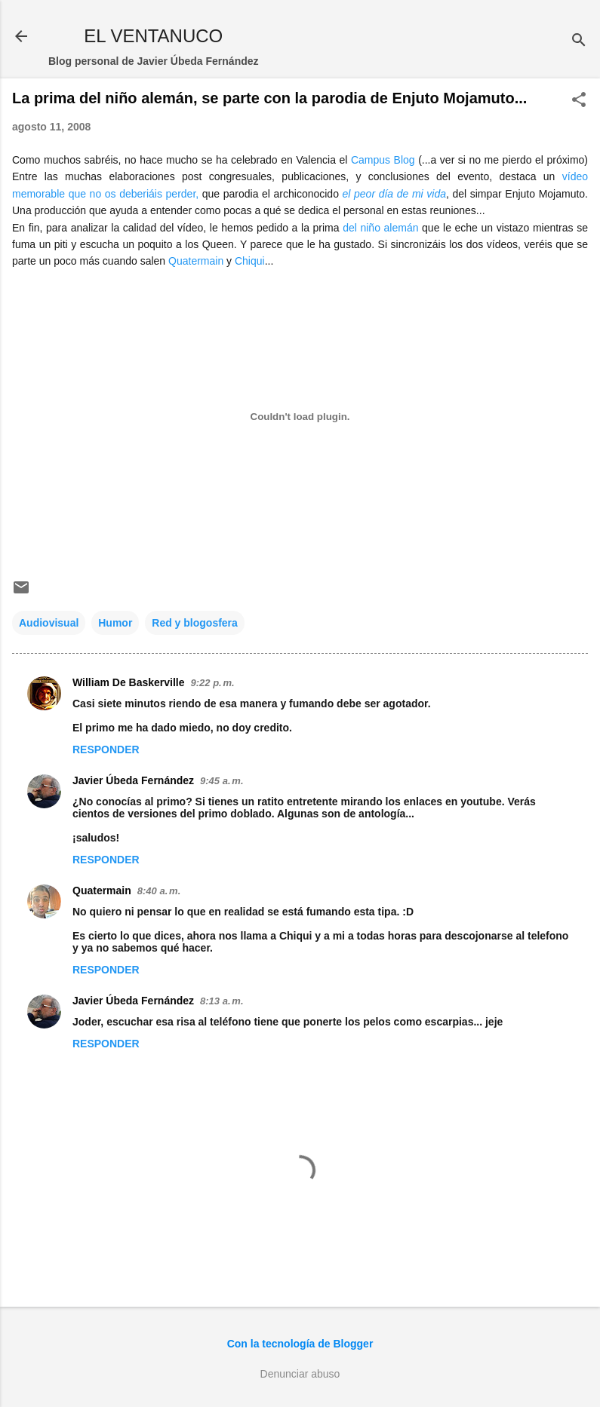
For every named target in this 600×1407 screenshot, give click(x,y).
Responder (106, 749)
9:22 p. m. (213, 682)
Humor (115, 623)
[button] (579, 100)
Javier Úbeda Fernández (133, 780)
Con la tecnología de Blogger (300, 1344)
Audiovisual (48, 623)
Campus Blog (383, 160)
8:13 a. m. (221, 1001)
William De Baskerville (128, 682)
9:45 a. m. (221, 780)
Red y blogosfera (195, 623)
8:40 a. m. (158, 891)
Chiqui (250, 261)
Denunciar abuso (300, 1374)
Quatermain (195, 261)
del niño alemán (380, 228)
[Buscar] (579, 41)
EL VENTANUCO (153, 36)
